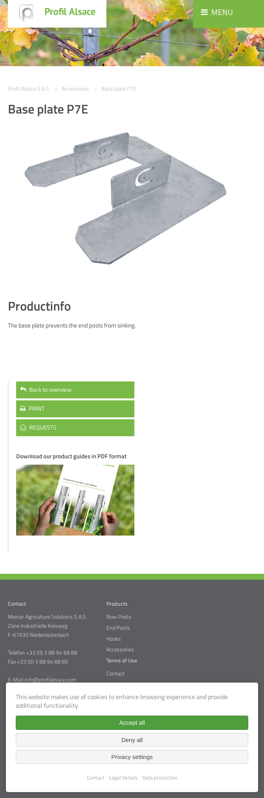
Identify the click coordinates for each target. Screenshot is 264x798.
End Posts (118, 628)
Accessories (120, 649)
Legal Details (123, 777)
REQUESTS (38, 427)
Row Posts (119, 617)
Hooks (113, 639)
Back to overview (45, 389)
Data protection (159, 777)
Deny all (132, 740)
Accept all (132, 722)
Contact (115, 673)
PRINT (32, 408)
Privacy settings (131, 756)
